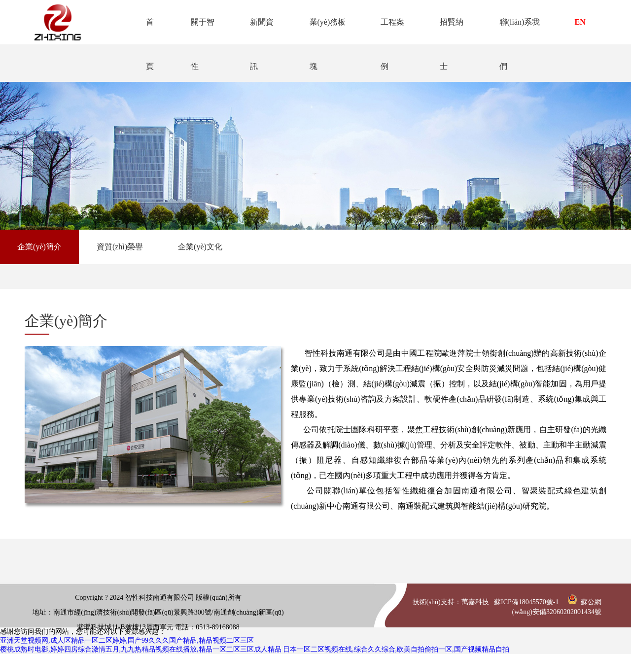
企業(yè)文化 (200, 246)
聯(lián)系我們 (518, 31)
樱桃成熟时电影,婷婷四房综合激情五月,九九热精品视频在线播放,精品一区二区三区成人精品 (140, 649)
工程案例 (391, 31)
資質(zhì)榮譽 (120, 246)
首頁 (146, 31)
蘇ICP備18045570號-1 (526, 602)
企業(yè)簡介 (39, 246)
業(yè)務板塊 (325, 31)
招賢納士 (450, 31)
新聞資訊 (259, 31)
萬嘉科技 (475, 602)
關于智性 (199, 31)
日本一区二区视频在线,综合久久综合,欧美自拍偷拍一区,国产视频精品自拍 (396, 649)
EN (580, 22)
